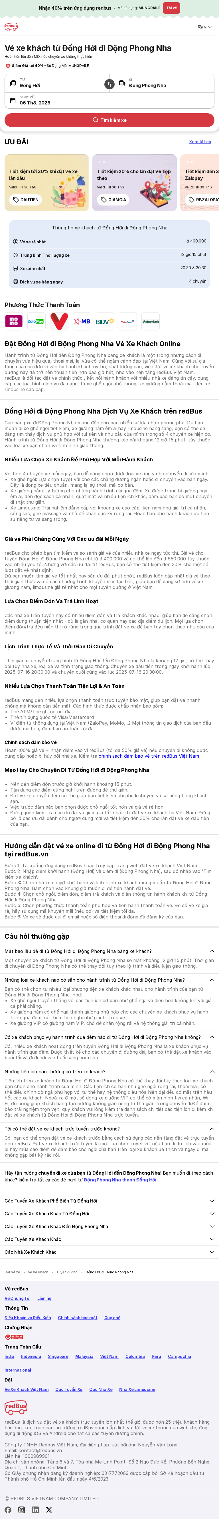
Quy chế (112, 1317)
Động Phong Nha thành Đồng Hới (120, 1180)
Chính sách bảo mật (78, 1317)
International (18, 1370)
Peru (156, 1356)
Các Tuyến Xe (68, 1389)
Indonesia (31, 1356)
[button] (57, 100)
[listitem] (15, 162)
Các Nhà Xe (100, 1389)
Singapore (58, 1356)
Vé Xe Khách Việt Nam (26, 1389)
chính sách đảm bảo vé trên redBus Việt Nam (149, 756)
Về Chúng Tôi (18, 1298)
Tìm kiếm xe (109, 120)
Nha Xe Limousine (137, 1389)
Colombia (135, 1356)
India (9, 1356)
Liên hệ (44, 1298)
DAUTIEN (25, 199)
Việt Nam (109, 1356)
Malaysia (84, 1356)
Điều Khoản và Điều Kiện (28, 1317)
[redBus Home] (11, 27)
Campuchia (179, 1356)
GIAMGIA (113, 199)
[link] (47, 182)
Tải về (171, 8)
